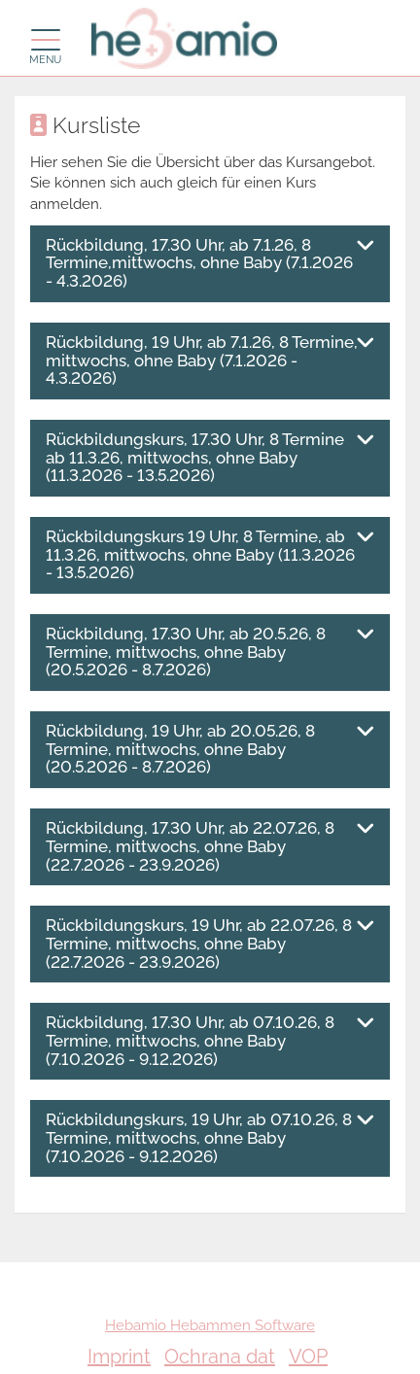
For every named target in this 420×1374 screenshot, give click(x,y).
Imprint (119, 1356)
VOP (308, 1356)
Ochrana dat (219, 1356)
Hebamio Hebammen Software (210, 1325)
